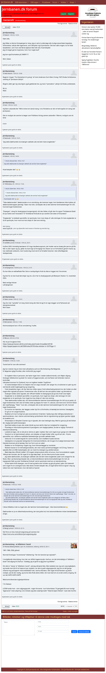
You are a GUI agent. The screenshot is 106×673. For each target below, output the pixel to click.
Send (74, 632)
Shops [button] (72, 2)
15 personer (6, 259)
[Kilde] (53, 622)
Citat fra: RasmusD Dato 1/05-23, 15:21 (15, 161)
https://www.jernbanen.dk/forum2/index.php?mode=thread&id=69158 (27, 344)
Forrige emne (62, 23)
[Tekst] (19, 628)
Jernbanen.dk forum (19, 9)
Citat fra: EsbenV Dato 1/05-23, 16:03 (14, 188)
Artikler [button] (63, 2)
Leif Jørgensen (8, 268)
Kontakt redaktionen (82, 670)
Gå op (7, 606)
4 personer (5, 96)
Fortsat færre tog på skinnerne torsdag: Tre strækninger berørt (92, 39)
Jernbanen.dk (7, 2)
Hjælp (65, 611)
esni (5, 105)
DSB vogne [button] (35, 2)
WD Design (33, 611)
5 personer (5, 234)
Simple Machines (19, 611)
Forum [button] (55, 2)
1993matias (8, 184)
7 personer (5, 148)
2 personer (5, 175)
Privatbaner (46, 2)
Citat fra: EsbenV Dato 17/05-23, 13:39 (14, 489)
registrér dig (7, 16)
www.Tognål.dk (7, 228)
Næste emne (72, 23)
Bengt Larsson (9, 528)
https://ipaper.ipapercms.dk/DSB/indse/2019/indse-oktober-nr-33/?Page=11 (29, 346)
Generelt (8, 20)
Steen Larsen (8, 299)
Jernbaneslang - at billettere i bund (17, 544)
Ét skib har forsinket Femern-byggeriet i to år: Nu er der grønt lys (92, 54)
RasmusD (7, 138)
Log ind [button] (63, 14)
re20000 (7, 243)
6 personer (5, 597)
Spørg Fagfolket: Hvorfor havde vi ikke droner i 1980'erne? (90, 62)
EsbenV (6, 35)
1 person (5, 65)
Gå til (62, 606)
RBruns (6, 338)
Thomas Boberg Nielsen (12, 546)
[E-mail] (53, 631)
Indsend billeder (84, 632)
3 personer (5, 291)
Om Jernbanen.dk (67, 670)
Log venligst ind (35, 14)
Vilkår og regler (73, 611)
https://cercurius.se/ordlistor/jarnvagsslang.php (19, 534)
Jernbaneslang (8, 32)
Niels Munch (8, 73)
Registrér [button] (71, 14)
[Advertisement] (53, 653)
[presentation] (85, 624)
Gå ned (7, 27)
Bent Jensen (8, 322)
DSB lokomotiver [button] (21, 2)
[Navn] (53, 626)
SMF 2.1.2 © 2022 (7, 611)
